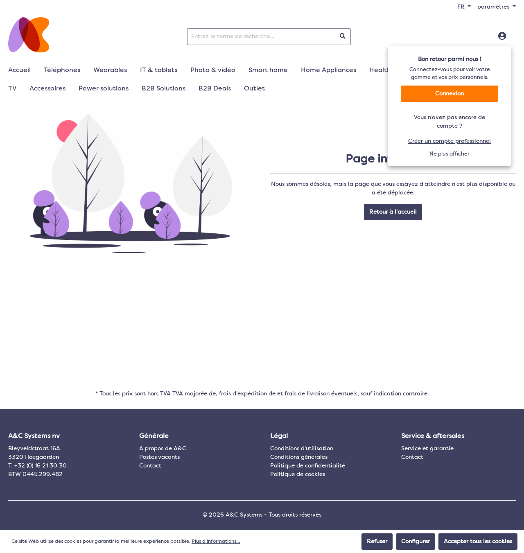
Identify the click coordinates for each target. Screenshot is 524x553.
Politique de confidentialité (307, 466)
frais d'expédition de (247, 394)
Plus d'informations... (216, 541)
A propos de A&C (162, 448)
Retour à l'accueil (393, 212)
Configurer (415, 541)
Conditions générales (299, 457)
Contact (150, 466)
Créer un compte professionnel (449, 141)
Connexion (449, 94)
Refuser (377, 541)
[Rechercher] (343, 36)
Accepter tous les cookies (478, 541)
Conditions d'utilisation (301, 448)
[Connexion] (502, 36)
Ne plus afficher (449, 154)
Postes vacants (159, 457)
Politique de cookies (297, 474)
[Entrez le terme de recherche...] (261, 36)
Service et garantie (427, 448)
